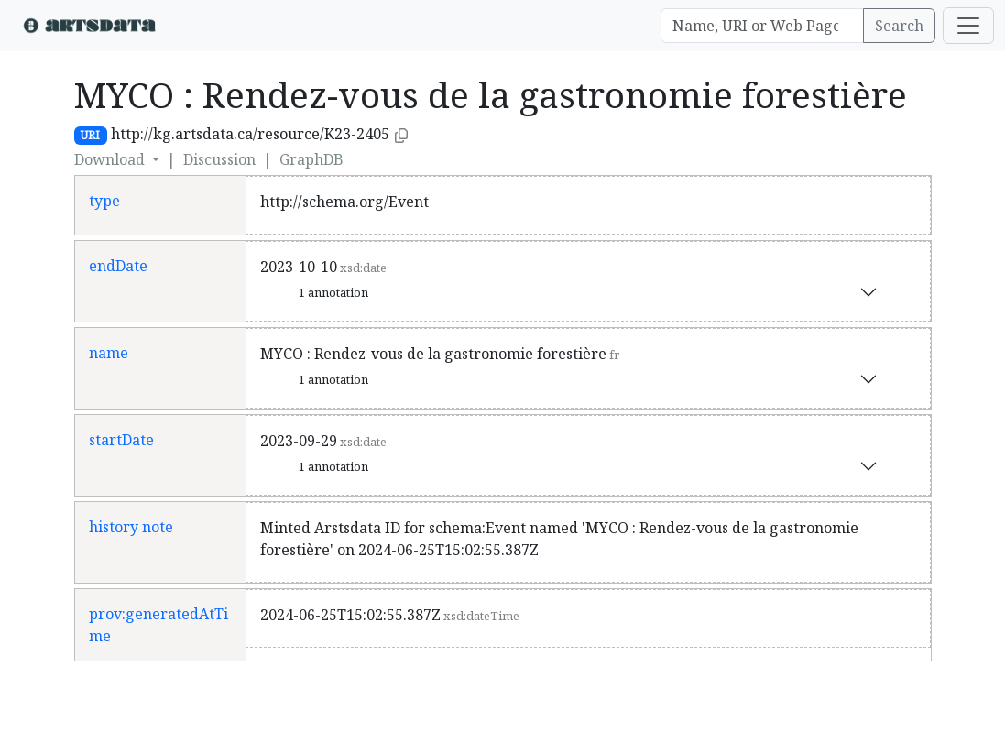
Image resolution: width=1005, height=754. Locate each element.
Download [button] (111, 159)
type (104, 201)
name (108, 353)
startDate (121, 440)
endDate (118, 266)
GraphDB (311, 159)
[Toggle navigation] (968, 25)
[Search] (762, 25)
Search (899, 26)
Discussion (219, 159)
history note (131, 527)
